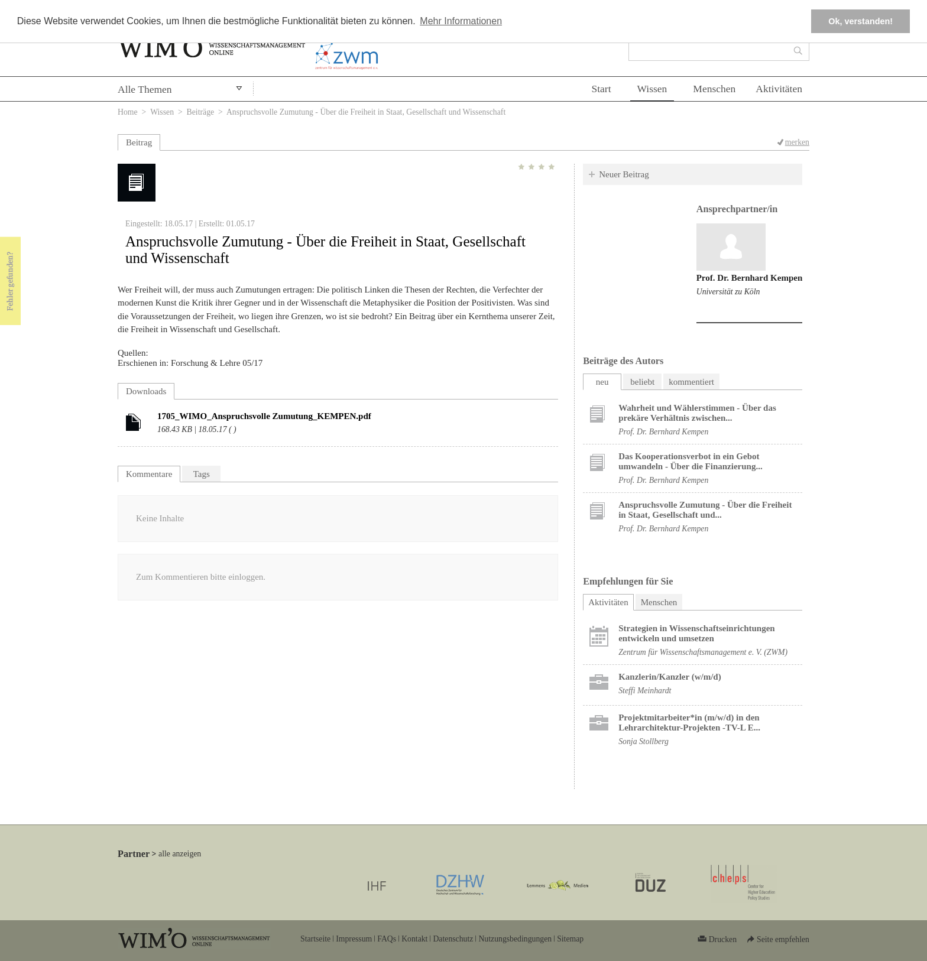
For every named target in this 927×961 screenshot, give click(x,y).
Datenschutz (453, 938)
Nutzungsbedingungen (515, 938)
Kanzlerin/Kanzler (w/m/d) (669, 676)
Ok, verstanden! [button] (860, 21)
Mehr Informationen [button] (461, 21)
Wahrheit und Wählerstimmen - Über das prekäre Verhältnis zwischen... (697, 413)
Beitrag (139, 142)
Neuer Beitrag (624, 174)
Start (601, 89)
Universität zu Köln (728, 291)
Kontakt (414, 938)
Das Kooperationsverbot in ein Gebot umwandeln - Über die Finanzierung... (690, 461)
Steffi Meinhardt (644, 690)
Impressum (354, 938)
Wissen (652, 89)
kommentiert (691, 382)
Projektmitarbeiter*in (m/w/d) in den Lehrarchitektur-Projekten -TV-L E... (689, 722)
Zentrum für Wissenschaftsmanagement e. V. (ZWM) (702, 652)
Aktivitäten (779, 89)
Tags (201, 474)
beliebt (642, 382)
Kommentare (149, 474)
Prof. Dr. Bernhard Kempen (749, 278)
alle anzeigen (179, 853)
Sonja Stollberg (643, 741)
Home (128, 112)
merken (797, 142)
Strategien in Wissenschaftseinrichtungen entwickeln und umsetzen (696, 633)
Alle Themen (145, 89)
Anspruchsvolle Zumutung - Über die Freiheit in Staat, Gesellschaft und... (705, 510)
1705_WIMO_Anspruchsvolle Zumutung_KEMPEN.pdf (264, 416)
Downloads (146, 391)
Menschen (714, 89)
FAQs (386, 938)
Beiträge (201, 112)
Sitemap (570, 938)
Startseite (315, 938)
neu (602, 382)
